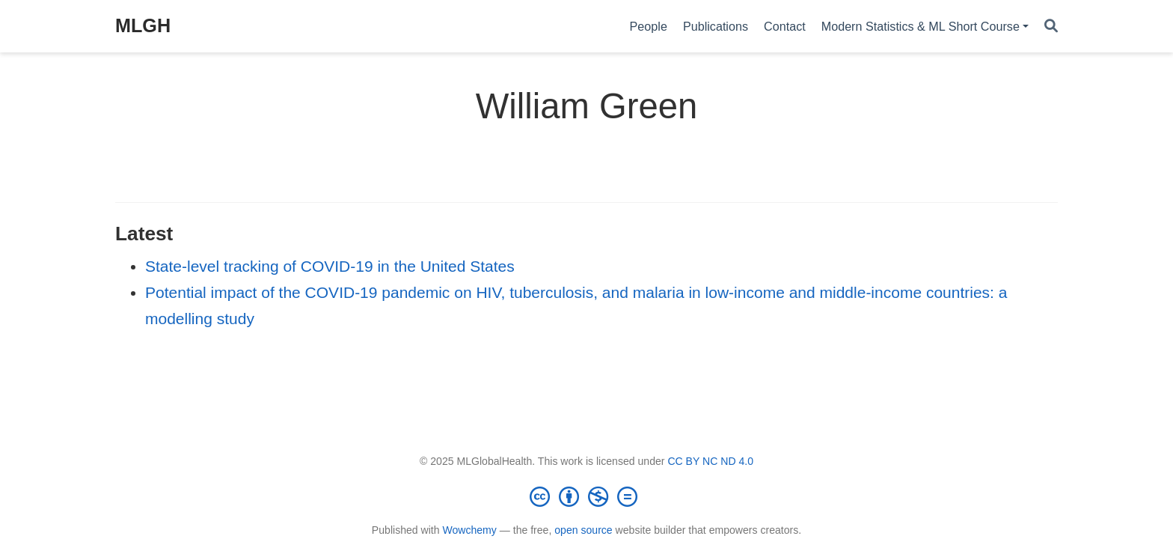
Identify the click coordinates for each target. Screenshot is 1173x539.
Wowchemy (469, 530)
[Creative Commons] (586, 496)
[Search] (1051, 26)
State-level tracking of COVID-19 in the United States (330, 266)
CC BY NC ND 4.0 (710, 461)
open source (583, 530)
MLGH (143, 25)
